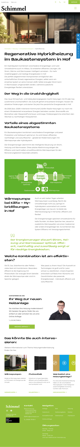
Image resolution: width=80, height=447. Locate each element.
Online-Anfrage (47, 419)
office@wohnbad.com (64, 2)
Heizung (15, 49)
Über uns (13, 2)
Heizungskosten (59, 392)
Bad (56, 408)
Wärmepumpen (12, 374)
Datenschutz (59, 415)
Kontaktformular (47, 415)
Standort (55, 2)
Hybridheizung (39, 49)
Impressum (71, 415)
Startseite (7, 49)
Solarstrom (33, 392)
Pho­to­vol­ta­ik (35, 374)
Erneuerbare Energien (26, 49)
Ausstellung (4, 2)
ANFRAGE (74, 2)
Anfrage (44, 408)
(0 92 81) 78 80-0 (16, 320)
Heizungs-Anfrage (21, 326)
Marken (70, 412)
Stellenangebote (60, 412)
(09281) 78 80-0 (60, 2)
